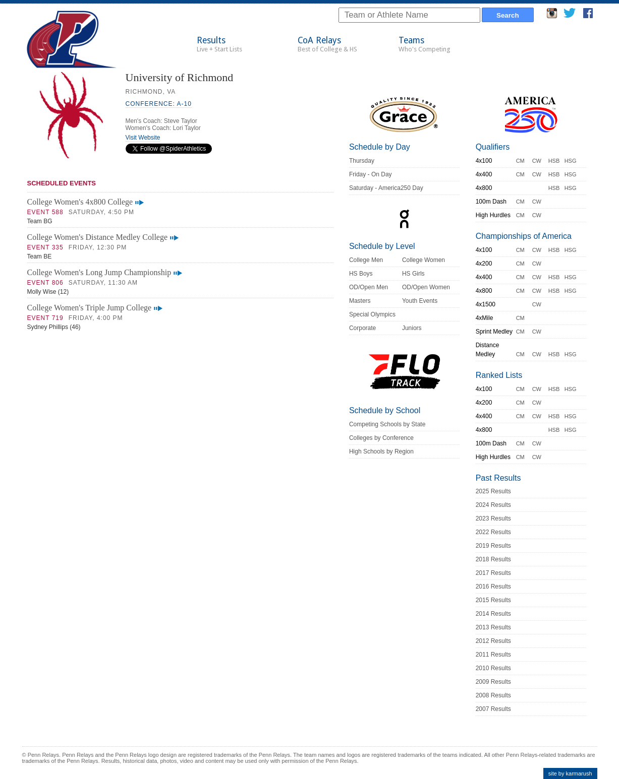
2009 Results (493, 681)
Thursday (361, 160)
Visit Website (143, 137)
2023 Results (493, 518)
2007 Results (493, 708)
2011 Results (493, 654)
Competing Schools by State (387, 424)
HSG (571, 161)
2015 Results (493, 600)
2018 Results (493, 559)
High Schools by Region (381, 451)
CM (520, 161)
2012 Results (493, 640)
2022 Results (493, 532)
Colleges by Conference (381, 437)
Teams (425, 44)
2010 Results (493, 668)
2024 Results (493, 504)
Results (219, 44)
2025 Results (493, 491)
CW (536, 161)
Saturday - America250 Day (386, 187)
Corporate (362, 328)
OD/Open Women (426, 287)
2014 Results (493, 613)
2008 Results (493, 695)
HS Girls (413, 273)
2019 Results (493, 545)
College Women (423, 260)
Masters (360, 300)
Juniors (412, 328)
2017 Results (493, 572)
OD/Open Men (368, 287)
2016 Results (493, 586)
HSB (554, 161)
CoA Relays (327, 44)
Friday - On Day (370, 174)
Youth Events (419, 300)
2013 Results (493, 627)
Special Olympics (372, 314)
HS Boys (361, 273)
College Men (366, 260)
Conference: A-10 (159, 103)
